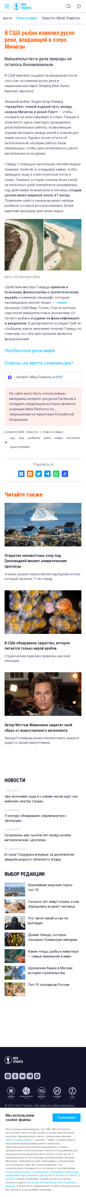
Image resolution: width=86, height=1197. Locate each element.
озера (58, 437)
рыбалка (34, 437)
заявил (61, 302)
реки (47, 437)
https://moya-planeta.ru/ (20, 1139)
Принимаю (66, 1117)
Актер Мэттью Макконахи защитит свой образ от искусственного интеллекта (38, 728)
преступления (20, 446)
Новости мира (26, 18)
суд (12, 437)
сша (21, 437)
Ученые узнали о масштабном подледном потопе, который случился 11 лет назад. (42, 576)
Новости (15, 780)
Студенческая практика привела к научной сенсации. (37, 658)
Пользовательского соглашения (27, 1171)
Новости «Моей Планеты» (61, 18)
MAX (59, 377)
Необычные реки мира (30, 350)
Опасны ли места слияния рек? (39, 363)
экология (73, 437)
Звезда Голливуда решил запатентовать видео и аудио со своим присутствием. (42, 740)
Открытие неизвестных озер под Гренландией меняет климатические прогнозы (36, 561)
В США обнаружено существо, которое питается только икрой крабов (37, 646)
